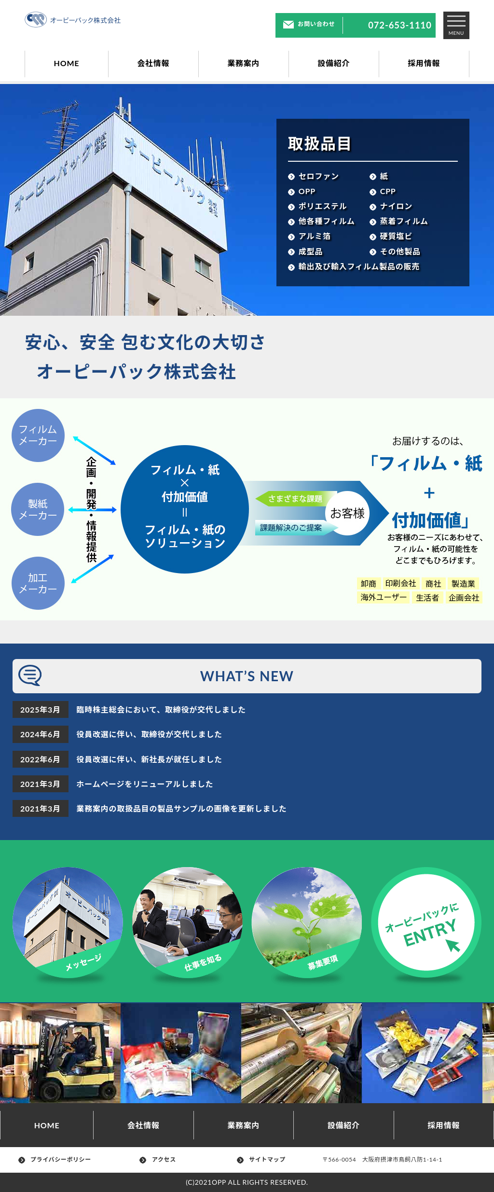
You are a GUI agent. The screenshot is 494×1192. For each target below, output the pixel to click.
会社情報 (153, 63)
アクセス (157, 1160)
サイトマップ (261, 1160)
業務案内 (243, 63)
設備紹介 (333, 63)
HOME (67, 63)
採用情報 (424, 63)
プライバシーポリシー (54, 1160)
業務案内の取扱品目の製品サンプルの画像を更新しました (181, 808)
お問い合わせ (309, 24)
